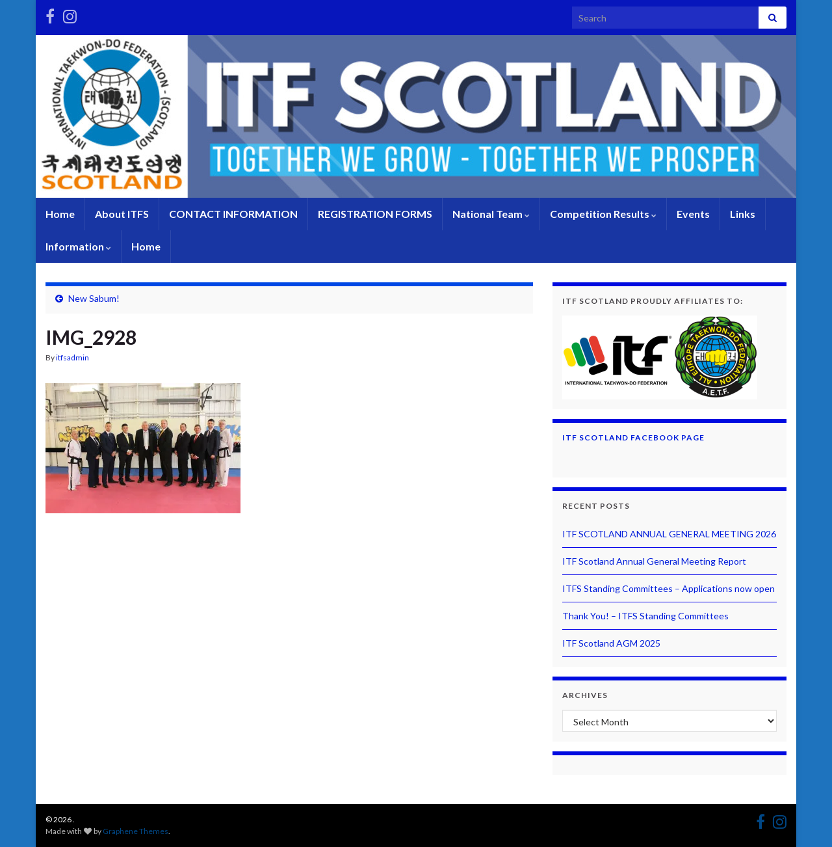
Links (742, 214)
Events (693, 214)
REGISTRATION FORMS (375, 214)
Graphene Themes (135, 831)
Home (60, 214)
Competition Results (603, 214)
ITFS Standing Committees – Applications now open (668, 588)
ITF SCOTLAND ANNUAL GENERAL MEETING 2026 (669, 533)
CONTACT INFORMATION (233, 214)
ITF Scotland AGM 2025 (611, 643)
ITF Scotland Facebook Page (633, 437)
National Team (491, 214)
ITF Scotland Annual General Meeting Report (654, 561)
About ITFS (122, 214)
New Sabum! (94, 298)
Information (78, 246)
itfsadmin (72, 357)
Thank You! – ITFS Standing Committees (645, 615)
